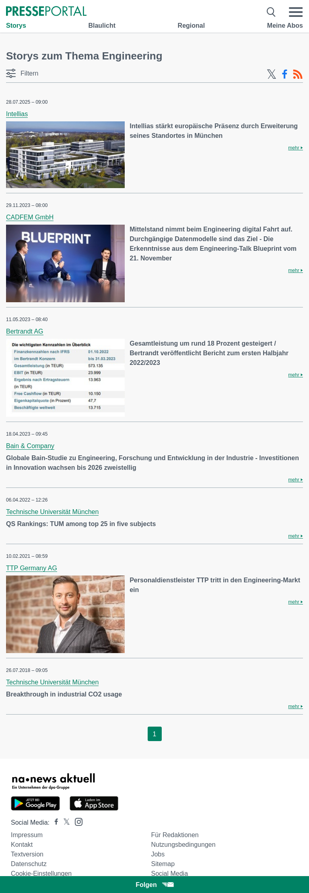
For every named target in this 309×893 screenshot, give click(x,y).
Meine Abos (285, 25)
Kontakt (22, 844)
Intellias (17, 114)
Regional (191, 25)
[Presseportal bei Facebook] (53, 822)
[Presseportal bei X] (64, 822)
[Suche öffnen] (271, 12)
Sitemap (163, 863)
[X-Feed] (271, 74)
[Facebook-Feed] (285, 74)
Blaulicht (101, 25)
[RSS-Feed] (298, 74)
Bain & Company (30, 445)
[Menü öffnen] (295, 12)
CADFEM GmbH (30, 217)
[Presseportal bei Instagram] (76, 821)
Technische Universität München (52, 511)
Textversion (27, 854)
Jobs (158, 854)
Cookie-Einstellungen (41, 873)
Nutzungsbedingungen (183, 844)
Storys (16, 25)
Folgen (154, 884)
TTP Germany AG (31, 568)
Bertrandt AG (24, 331)
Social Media (169, 873)
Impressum (27, 835)
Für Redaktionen (174, 835)
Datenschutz (29, 863)
